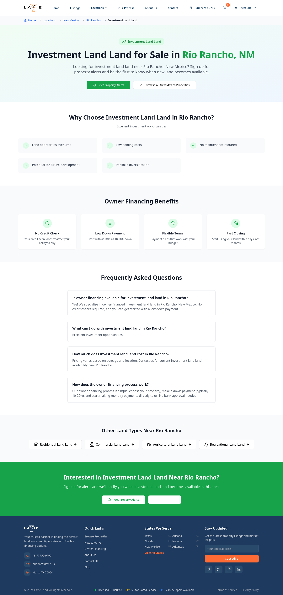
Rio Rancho (93, 20)
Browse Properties (96, 536)
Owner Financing (95, 549)
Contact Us (165, 499)
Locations (99, 8)
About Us (151, 8)
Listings (75, 8)
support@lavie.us (44, 564)
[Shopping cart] (225, 8)
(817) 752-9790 (42, 555)
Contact (173, 8)
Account (245, 8)
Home (55, 8)
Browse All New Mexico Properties (165, 85)
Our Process (126, 8)
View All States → (156, 553)
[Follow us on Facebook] (208, 569)
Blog (87, 567)
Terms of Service (226, 590)
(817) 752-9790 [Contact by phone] (202, 8)
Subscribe (231, 558)
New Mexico (71, 20)
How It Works (92, 542)
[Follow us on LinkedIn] (239, 569)
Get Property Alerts (108, 85)
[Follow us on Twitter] (218, 569)
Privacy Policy (250, 590)
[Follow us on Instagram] (228, 569)
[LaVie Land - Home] (32, 8)
